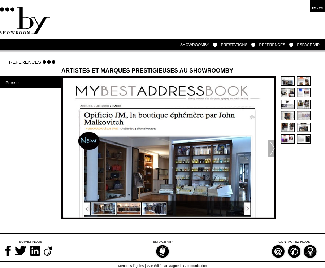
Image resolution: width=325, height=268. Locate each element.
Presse (12, 82)
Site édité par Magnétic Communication (177, 266)
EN (321, 8)
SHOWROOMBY (194, 45)
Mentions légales (131, 266)
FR (314, 8)
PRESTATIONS (234, 45)
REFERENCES (272, 45)
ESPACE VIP (308, 45)
